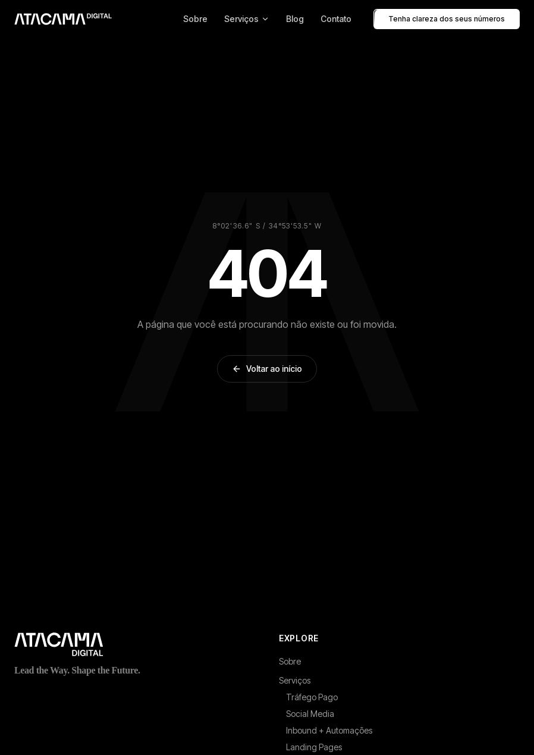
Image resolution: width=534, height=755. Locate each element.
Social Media (310, 714)
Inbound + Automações (329, 730)
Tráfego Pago (312, 697)
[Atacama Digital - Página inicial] (134, 644)
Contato (336, 19)
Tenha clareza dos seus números (446, 19)
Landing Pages (314, 747)
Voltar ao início (267, 369)
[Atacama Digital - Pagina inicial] (63, 19)
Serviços (246, 19)
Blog (295, 19)
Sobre (195, 19)
